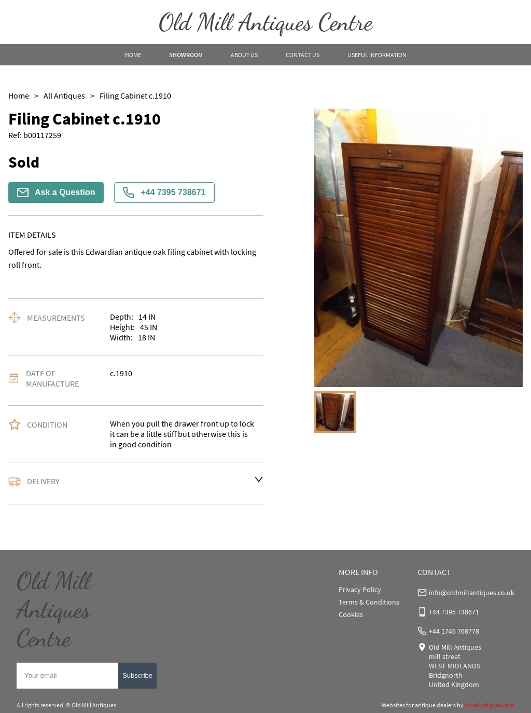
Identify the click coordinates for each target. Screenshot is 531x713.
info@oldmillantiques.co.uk (471, 592)
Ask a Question (56, 192)
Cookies (351, 614)
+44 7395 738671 (164, 192)
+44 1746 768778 (454, 631)
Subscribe (137, 675)
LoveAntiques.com (489, 705)
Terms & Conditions (369, 602)
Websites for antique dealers (419, 705)
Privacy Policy (360, 589)
